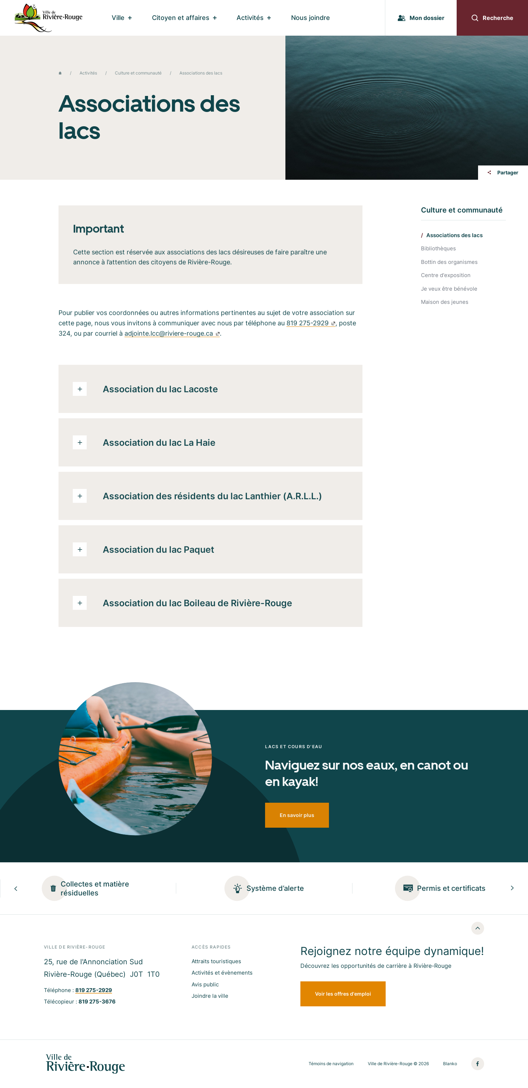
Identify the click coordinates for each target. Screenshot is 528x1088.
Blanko (450, 1064)
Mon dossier (421, 17)
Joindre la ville (210, 995)
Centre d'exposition (446, 275)
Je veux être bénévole (449, 289)
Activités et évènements (222, 972)
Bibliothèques (438, 249)
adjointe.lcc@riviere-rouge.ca (172, 336)
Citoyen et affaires (184, 17)
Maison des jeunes (444, 302)
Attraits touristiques (216, 961)
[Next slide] (512, 888)
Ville (122, 17)
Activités (254, 17)
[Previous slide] (15, 888)
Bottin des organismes (449, 262)
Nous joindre (310, 17)
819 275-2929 (310, 326)
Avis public (205, 984)
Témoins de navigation (331, 1064)
